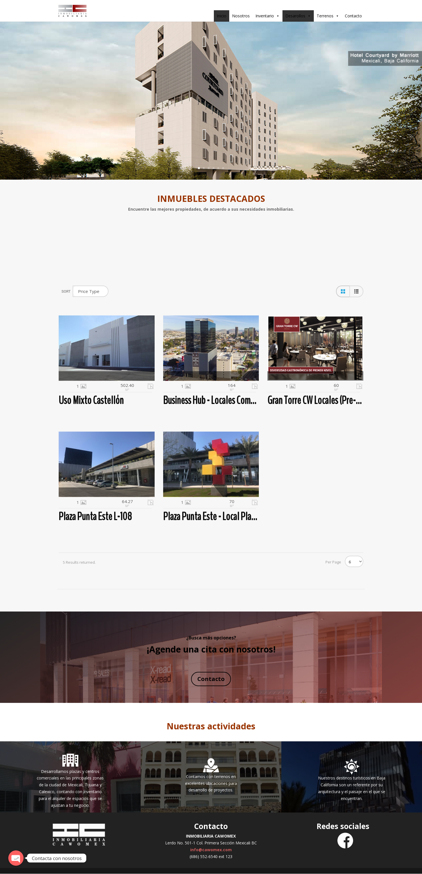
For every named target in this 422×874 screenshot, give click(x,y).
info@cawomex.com (211, 849)
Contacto (353, 16)
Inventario (267, 16)
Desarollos (298, 16)
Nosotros (241, 16)
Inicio (221, 16)
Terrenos (328, 16)
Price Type (88, 291)
